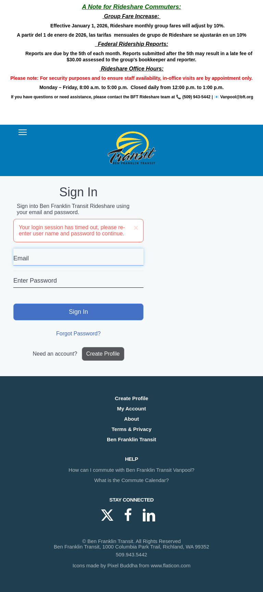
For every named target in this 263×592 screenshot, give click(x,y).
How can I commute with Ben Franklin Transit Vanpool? (131, 470)
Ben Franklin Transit (131, 439)
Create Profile (103, 354)
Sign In (78, 311)
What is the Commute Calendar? (131, 480)
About (131, 419)
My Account (131, 408)
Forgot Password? (78, 333)
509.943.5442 (131, 554)
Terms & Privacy (131, 429)
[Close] (136, 228)
